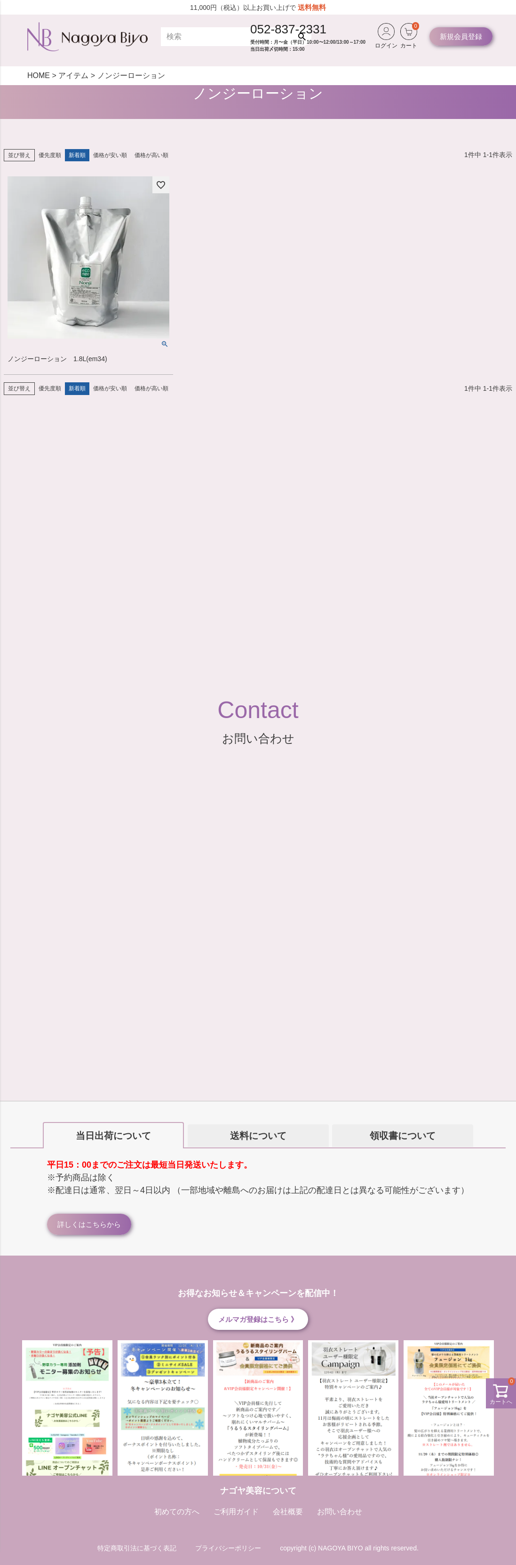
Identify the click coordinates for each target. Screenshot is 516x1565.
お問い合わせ (339, 1512)
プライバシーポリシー (228, 1548)
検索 (304, 36)
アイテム (73, 75)
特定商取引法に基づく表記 (136, 1548)
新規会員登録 (461, 36)
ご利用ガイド (236, 1512)
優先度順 (50, 155)
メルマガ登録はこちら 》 (258, 1319)
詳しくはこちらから (89, 1224)
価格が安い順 (110, 155)
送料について (258, 1135)
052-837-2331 (288, 29)
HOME (38, 75)
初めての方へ (176, 1512)
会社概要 (288, 1512)
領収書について (403, 1135)
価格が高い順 (151, 155)
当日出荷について (113, 1135)
